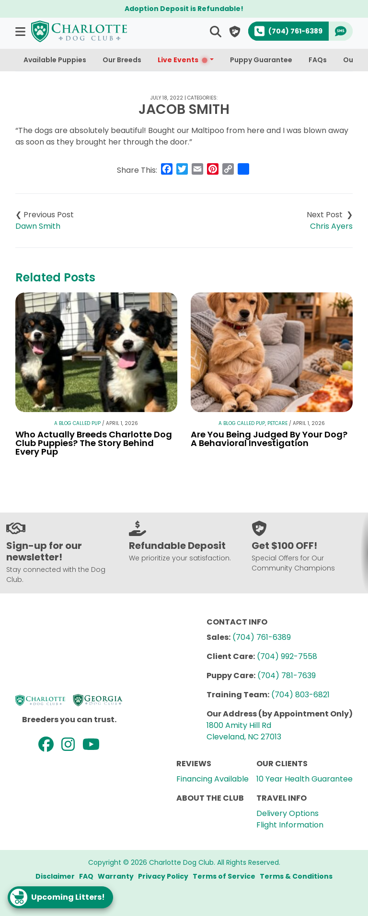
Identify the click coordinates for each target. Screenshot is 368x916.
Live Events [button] (183, 60)
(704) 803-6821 (300, 694)
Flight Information (289, 824)
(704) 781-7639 (286, 675)
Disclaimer (55, 876)
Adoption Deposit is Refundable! (184, 8)
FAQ (86, 876)
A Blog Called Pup (77, 423)
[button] (21, 31)
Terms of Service (224, 876)
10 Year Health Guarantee (304, 778)
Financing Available (212, 778)
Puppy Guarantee (261, 60)
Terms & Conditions (296, 876)
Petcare (277, 423)
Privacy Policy (163, 876)
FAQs (318, 60)
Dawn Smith (37, 226)
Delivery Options (287, 813)
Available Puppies (54, 60)
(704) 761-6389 (261, 637)
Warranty (116, 876)
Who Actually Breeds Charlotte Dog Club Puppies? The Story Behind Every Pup (93, 443)
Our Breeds (122, 60)
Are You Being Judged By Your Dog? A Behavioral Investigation (269, 438)
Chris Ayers (331, 226)
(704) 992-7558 (287, 656)
